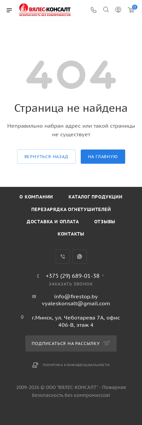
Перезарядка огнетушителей (71, 209)
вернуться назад (46, 156)
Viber (63, 256)
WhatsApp (79, 256)
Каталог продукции (96, 197)
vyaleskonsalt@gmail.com (76, 303)
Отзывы (104, 222)
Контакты (71, 234)
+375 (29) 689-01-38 (72, 276)
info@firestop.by (76, 296)
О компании (36, 197)
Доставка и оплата (53, 222)
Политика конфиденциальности (76, 365)
